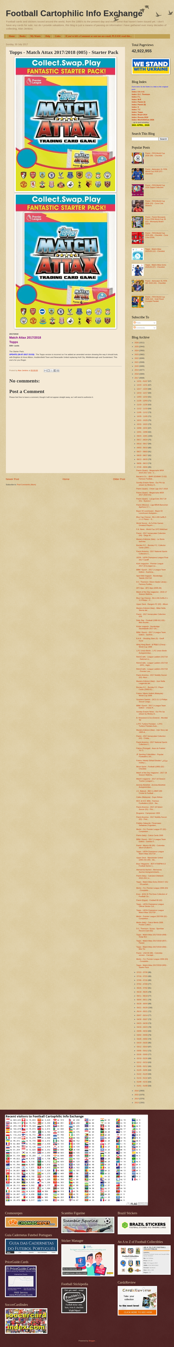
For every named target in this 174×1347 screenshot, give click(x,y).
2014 (137, 1099)
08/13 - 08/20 (142, 459)
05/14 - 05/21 (142, 1011)
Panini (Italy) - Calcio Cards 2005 (149, 835)
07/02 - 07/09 (142, 984)
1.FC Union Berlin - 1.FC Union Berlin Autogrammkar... (151, 652)
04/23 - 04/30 (142, 1023)
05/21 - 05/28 (142, 1008)
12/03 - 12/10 (142, 397)
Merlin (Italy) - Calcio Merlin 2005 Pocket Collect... (149, 923)
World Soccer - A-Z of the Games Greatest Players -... (149, 524)
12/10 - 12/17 (142, 393)
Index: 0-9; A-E (138, 92)
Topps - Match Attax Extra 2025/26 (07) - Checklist (155, 266)
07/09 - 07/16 (142, 980)
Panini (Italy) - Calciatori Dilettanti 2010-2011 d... (149, 877)
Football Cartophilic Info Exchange (74, 13)
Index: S (135, 107)
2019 (137, 370)
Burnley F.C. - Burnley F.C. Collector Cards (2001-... (151, 546)
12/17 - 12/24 (142, 389)
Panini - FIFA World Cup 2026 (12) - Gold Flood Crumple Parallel (155, 299)
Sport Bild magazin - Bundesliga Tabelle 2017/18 (149, 577)
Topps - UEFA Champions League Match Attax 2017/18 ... (150, 853)
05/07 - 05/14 (142, 1015)
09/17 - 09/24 (142, 440)
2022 (137, 358)
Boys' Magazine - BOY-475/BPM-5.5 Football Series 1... (151, 865)
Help (47, 36)
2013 (137, 1103)
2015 (137, 1095)
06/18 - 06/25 (142, 992)
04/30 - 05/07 (142, 1019)
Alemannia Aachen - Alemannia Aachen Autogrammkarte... (149, 871)
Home (12, 36)
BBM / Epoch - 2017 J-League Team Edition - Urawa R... (151, 707)
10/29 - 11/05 (142, 416)
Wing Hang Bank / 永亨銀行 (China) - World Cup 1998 (151, 646)
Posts (137, 323)
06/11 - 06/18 (142, 996)
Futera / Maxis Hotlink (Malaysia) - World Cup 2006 (150, 694)
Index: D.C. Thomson (141, 94)
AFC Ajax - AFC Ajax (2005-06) (149, 588)
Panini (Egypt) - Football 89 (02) (149, 900)
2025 (137, 347)
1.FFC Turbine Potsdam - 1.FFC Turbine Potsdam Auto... (149, 725)
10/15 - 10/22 (142, 424)
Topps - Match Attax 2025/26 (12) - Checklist (155, 250)
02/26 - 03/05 (142, 1054)
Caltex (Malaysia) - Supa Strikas (149, 797)
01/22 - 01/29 (142, 1074)
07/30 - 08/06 (142, 467)
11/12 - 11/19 (142, 409)
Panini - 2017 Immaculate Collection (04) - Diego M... (151, 534)
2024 (137, 350)
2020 (137, 366)
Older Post (119, 479)
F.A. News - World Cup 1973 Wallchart (152, 529)
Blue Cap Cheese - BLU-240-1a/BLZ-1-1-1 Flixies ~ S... (151, 518)
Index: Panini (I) (138, 102)
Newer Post (12, 479)
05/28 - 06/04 (142, 1004)
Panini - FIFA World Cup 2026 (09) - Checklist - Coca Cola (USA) (156, 235)
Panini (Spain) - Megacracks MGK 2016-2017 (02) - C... (150, 471)
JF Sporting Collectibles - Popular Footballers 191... (150, 755)
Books (23, 36)
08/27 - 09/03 (142, 452)
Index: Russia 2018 (140, 117)
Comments (139, 328)
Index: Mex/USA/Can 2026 (143, 120)
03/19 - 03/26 (142, 1043)
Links (58, 36)
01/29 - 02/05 (142, 1070)
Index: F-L (136, 97)
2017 (137, 378)
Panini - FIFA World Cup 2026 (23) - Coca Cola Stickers (155, 203)
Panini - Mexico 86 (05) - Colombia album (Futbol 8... (150, 846)
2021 (137, 362)
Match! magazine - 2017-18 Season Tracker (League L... (150, 780)
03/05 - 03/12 (142, 1051)
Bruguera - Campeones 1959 (148, 813)
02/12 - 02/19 (142, 1062)
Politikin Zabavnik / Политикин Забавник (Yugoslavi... (148, 824)
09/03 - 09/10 (142, 448)
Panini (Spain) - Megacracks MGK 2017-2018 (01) (150, 494)
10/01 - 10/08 (142, 432)
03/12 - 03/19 (142, 1047)
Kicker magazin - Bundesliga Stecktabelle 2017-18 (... (148, 627)
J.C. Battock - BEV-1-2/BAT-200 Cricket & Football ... (149, 792)
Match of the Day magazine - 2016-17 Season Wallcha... (151, 593)
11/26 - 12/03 (142, 401)
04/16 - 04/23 (142, 1027)
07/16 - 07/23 (142, 976)
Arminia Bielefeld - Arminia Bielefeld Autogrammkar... (150, 786)
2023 (137, 354)
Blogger (92, 1341)
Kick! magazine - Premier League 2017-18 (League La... (149, 565)
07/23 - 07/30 (142, 972)
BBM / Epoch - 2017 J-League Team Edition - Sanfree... (151, 633)
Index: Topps (137, 112)
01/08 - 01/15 (142, 1082)
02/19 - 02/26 (142, 1058)
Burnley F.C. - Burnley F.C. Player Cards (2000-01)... (150, 688)
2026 (137, 343)
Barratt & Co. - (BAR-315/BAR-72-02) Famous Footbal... (151, 477)
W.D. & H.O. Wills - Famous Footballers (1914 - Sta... (147, 802)
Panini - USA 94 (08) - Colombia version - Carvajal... (149, 954)
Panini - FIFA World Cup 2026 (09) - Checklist (155, 154)
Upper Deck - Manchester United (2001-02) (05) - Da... (149, 859)
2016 (137, 1091)
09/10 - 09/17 (142, 444)
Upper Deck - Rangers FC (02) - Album (152, 604)
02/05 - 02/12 (142, 1066)
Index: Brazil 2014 (139, 115)
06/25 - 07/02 (142, 988)
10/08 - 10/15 (142, 428)
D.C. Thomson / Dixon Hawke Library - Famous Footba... (152, 583)
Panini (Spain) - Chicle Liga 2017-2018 (152, 489)
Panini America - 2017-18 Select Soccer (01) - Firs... (149, 808)
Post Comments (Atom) (26, 485)
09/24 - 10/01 (142, 436)
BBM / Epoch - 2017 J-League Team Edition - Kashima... (151, 571)
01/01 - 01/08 (142, 1086)
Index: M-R (136, 99)
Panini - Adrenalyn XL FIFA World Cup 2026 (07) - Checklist (156, 171)
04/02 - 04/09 (142, 1035)
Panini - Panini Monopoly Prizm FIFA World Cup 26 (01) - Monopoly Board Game (155, 220)
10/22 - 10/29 (142, 420)
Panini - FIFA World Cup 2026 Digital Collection (155, 186)
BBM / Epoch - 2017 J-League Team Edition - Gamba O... (151, 840)
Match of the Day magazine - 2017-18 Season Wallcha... (151, 774)
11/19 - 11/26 (142, 405)
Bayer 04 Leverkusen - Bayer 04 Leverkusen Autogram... (149, 512)
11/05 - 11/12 (142, 412)
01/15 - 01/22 (142, 1078)
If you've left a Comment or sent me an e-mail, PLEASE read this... (98, 36)
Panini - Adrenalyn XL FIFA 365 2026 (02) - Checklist (156, 282)
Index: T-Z (136, 110)
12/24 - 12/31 (142, 385)
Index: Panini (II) (139, 105)
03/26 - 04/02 (142, 1039)
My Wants (35, 36)
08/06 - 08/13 (142, 463)
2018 (137, 374)
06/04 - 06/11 (142, 1000)
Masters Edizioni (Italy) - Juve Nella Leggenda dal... (150, 682)
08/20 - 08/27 (142, 455)
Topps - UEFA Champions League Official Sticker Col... (150, 905)
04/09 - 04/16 (142, 1031)
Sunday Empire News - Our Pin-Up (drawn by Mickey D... (150, 484)
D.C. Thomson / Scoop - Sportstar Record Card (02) (150, 930)
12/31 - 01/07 (142, 381)
